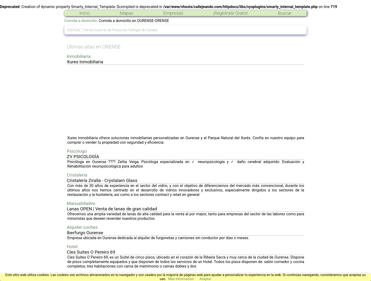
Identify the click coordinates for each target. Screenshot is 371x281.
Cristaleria (77, 175)
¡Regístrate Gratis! (230, 13)
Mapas (126, 13)
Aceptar (205, 279)
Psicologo (77, 151)
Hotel (72, 246)
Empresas (173, 13)
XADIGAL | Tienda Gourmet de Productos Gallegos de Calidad (112, 30)
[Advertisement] (185, 100)
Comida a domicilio (80, 20)
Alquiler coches (82, 227)
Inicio (84, 13)
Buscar (285, 13)
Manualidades (81, 203)
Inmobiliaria (78, 56)
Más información (181, 279)
